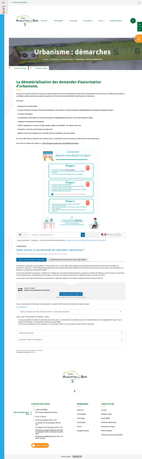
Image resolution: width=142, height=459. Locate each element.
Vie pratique (54, 59)
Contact (104, 410)
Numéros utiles (106, 414)
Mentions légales (66, 456)
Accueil (45, 59)
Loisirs (79, 426)
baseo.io (33, 352)
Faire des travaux (68, 59)
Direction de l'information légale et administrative (30, 350)
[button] (71, 311)
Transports (34, 240)
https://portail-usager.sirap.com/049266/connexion (60, 143)
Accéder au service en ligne (71, 294)
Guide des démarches (108, 422)
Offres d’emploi (106, 431)
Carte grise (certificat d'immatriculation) (53, 240)
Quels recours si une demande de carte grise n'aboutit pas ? (86, 240)
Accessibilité (105, 418)
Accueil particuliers (23, 240)
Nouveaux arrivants (108, 426)
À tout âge (81, 418)
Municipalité (81, 414)
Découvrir (80, 410)
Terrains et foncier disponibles (112, 435)
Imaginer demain (83, 431)
